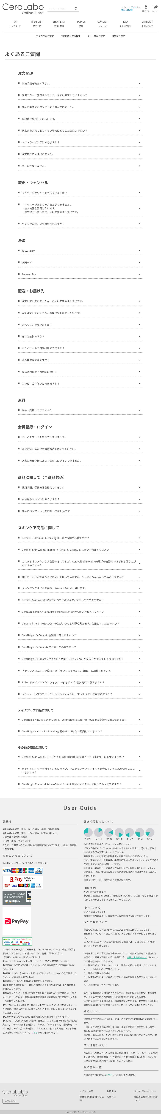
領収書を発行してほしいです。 (81, 118)
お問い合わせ (11, 1101)
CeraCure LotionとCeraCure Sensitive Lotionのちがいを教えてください (81, 612)
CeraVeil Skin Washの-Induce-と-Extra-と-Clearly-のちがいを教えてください (81, 550)
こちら (34, 1032)
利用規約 (111, 1091)
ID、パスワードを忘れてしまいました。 (81, 437)
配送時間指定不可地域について (81, 371)
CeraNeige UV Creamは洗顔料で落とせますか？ (81, 635)
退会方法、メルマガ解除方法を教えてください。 (81, 449)
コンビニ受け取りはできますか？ (81, 383)
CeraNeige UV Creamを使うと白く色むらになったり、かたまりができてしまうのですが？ (81, 659)
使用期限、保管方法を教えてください (81, 487)
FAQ (125, 23)
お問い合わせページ (137, 957)
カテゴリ (45, 36)
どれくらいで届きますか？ (81, 324)
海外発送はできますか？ (81, 360)
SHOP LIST (59, 23)
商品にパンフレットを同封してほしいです (81, 511)
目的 (118, 36)
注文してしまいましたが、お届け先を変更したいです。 (81, 301)
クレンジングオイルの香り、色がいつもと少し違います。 (81, 588)
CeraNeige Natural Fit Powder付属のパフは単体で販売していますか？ (81, 731)
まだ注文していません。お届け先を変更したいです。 (81, 313)
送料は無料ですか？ (81, 336)
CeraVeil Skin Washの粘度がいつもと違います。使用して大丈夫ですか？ (81, 600)
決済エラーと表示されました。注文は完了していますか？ (81, 95)
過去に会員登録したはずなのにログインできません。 (81, 460)
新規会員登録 (127, 10)
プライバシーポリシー (145, 1091)
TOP (15, 23)
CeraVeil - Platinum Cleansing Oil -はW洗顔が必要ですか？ (81, 538)
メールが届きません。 (81, 166)
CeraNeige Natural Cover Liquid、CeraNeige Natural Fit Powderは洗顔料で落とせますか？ (81, 719)
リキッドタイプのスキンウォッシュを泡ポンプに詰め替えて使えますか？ (81, 682)
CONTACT (147, 23)
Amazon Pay (81, 274)
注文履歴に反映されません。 (81, 154)
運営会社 (111, 1097)
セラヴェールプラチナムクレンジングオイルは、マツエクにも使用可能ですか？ (81, 694)
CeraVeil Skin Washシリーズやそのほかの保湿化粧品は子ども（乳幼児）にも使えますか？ (81, 756)
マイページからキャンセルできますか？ (81, 192)
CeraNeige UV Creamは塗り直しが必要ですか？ (81, 647)
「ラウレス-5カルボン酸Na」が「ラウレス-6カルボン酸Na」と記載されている (81, 670)
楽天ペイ (81, 262)
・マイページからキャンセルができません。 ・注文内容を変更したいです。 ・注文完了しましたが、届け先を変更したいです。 (81, 208)
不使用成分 (70, 36)
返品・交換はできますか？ (81, 410)
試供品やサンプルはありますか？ (81, 499)
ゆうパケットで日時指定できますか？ (81, 348)
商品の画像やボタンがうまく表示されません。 (81, 107)
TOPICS (81, 23)
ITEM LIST (37, 23)
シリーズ (96, 36)
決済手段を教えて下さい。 (81, 83)
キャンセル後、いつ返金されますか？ (81, 224)
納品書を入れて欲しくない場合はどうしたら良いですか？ (81, 130)
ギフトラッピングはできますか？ (81, 142)
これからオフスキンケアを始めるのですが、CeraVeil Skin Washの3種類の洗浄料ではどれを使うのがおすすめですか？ (81, 563)
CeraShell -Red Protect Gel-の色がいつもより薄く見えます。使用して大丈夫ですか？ (81, 623)
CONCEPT (103, 23)
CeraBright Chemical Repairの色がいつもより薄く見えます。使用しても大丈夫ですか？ (81, 784)
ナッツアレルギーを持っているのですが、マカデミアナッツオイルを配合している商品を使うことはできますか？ (81, 770)
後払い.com (81, 250)
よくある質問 (86, 1091)
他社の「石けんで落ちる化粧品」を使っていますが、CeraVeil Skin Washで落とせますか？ (81, 577)
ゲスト (133, 7)
